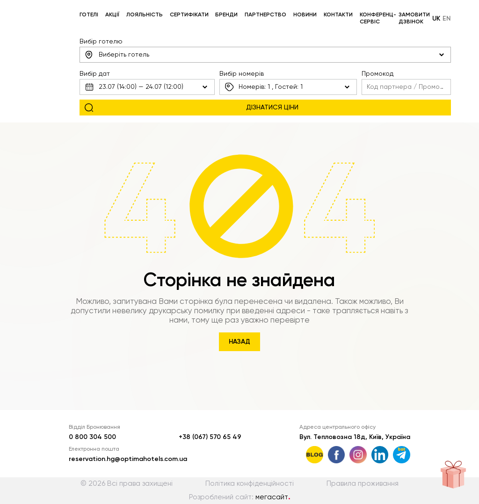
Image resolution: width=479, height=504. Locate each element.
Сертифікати (189, 15)
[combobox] (265, 55)
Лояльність (144, 15)
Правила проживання (363, 483)
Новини (305, 15)
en (447, 18)
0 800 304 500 (92, 437)
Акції (112, 15)
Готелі (89, 15)
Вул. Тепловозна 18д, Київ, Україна (354, 437)
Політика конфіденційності (249, 483)
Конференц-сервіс (378, 18)
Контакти (338, 15)
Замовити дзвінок (414, 18)
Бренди (226, 15)
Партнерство (265, 15)
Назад (239, 341)
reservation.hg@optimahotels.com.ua (128, 459)
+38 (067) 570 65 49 (210, 437)
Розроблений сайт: (239, 497)
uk (436, 18)
